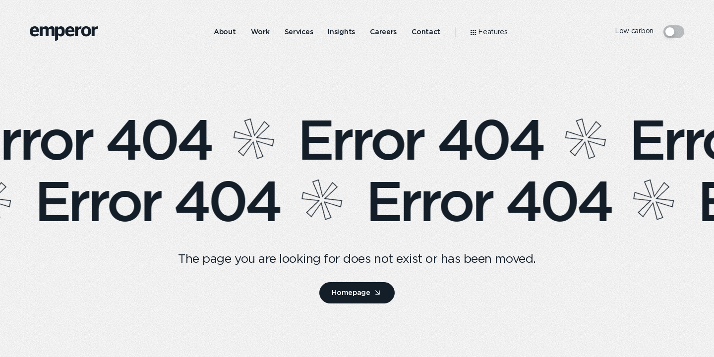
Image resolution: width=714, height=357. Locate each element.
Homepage (351, 293)
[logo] (64, 33)
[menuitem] (225, 32)
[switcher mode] (673, 31)
